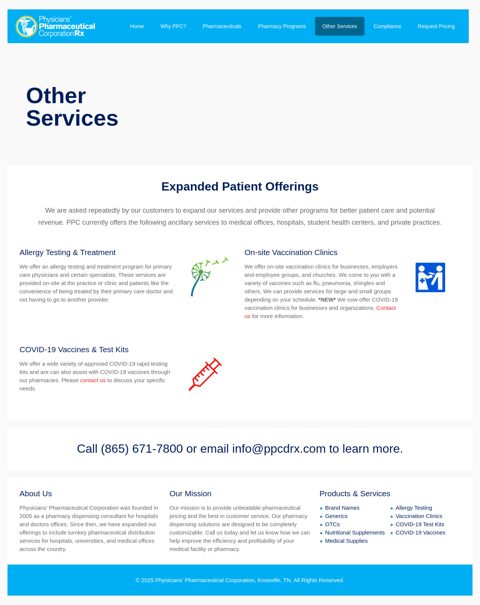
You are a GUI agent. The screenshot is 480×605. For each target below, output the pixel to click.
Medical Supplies (346, 540)
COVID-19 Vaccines (421, 532)
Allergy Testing (414, 507)
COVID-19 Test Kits (420, 524)
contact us (93, 380)
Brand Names (342, 507)
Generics (336, 516)
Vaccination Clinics (419, 516)
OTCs (332, 524)
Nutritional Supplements (355, 532)
